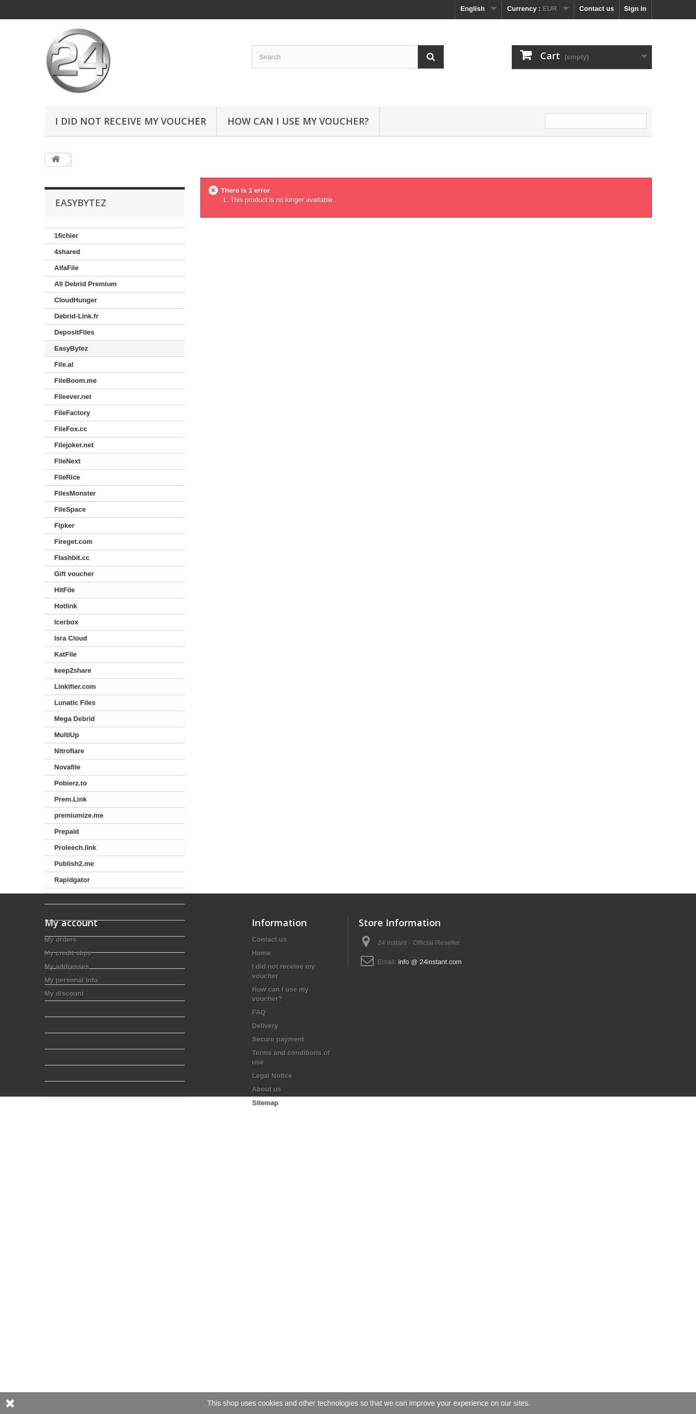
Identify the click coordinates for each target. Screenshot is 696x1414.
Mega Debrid (74, 719)
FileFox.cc (71, 429)
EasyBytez (71, 348)
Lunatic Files (74, 702)
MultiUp (66, 735)
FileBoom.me (75, 380)
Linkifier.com (75, 686)
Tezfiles (66, 992)
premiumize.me (79, 815)
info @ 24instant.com (429, 1207)
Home (261, 1199)
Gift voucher (74, 574)
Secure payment (278, 1285)
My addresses (67, 1212)
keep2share (73, 670)
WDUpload (71, 1057)
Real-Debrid (73, 912)
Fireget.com (73, 541)
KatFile (65, 654)
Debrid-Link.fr (76, 316)
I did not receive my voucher (130, 121)
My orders (61, 1185)
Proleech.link (75, 847)
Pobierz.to (70, 783)
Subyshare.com (79, 960)
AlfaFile (66, 268)
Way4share (72, 1041)
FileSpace (70, 509)
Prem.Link (70, 799)
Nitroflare (69, 751)
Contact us (596, 8)
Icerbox (66, 622)
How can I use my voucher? (298, 121)
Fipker (64, 525)
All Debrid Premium (85, 284)
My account (71, 1168)
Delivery (265, 1271)
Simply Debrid (77, 928)
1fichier (66, 235)
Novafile (67, 767)
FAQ (259, 1258)
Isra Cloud (71, 638)
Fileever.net (73, 397)
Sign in (635, 8)
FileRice (67, 477)
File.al (64, 364)
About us (266, 1335)
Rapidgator (72, 880)
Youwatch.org (76, 1089)
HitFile (64, 590)
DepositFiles (74, 332)
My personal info (71, 1226)
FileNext (67, 461)
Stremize (68, 944)
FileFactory (72, 413)
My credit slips (68, 1199)
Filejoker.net (74, 445)
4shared (67, 252)
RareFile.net (73, 896)
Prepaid (66, 831)
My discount (64, 1239)
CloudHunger (75, 300)
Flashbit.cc (72, 558)
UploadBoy (72, 1025)
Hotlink (65, 606)
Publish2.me (74, 864)
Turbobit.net (73, 1008)
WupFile (67, 1073)
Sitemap (265, 1348)
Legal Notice (272, 1321)
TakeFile (67, 976)
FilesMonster (75, 493)
